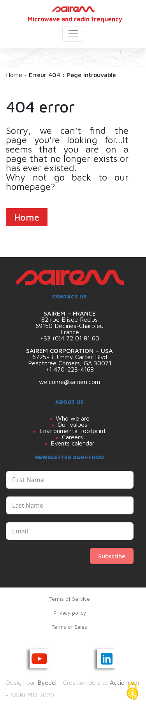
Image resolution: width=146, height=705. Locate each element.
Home (14, 74)
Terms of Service (69, 599)
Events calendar (73, 443)
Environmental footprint (72, 430)
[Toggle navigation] (73, 34)
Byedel (46, 682)
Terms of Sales (69, 627)
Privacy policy (69, 613)
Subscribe (111, 555)
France (69, 331)
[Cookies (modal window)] (132, 692)
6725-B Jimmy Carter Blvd (69, 356)
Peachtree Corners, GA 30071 (69, 363)
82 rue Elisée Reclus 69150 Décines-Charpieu (69, 322)
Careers (72, 436)
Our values (72, 424)
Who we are (73, 418)
